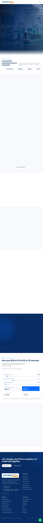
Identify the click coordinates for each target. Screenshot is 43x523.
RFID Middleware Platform (6, 501)
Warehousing (25, 510)
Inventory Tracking (26, 481)
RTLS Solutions (25, 477)
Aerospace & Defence (27, 499)
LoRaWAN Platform (5, 506)
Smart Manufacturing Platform (7, 512)
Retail (24, 506)
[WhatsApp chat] (40, 520)
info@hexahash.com (6, 486)
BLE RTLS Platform (5, 503)
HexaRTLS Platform (5, 499)
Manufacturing (25, 501)
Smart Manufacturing (26, 487)
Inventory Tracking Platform (7, 510)
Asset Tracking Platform (6, 508)
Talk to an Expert (17, 465)
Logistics (24, 508)
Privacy (30, 518)
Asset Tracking (25, 479)
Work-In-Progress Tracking (28, 489)
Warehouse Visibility (26, 485)
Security (36, 518)
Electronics (25, 503)
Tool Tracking (25, 483)
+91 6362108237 (5, 487)
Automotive (25, 512)
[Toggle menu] (40, 2)
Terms (33, 518)
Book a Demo (6, 465)
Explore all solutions (21, 167)
